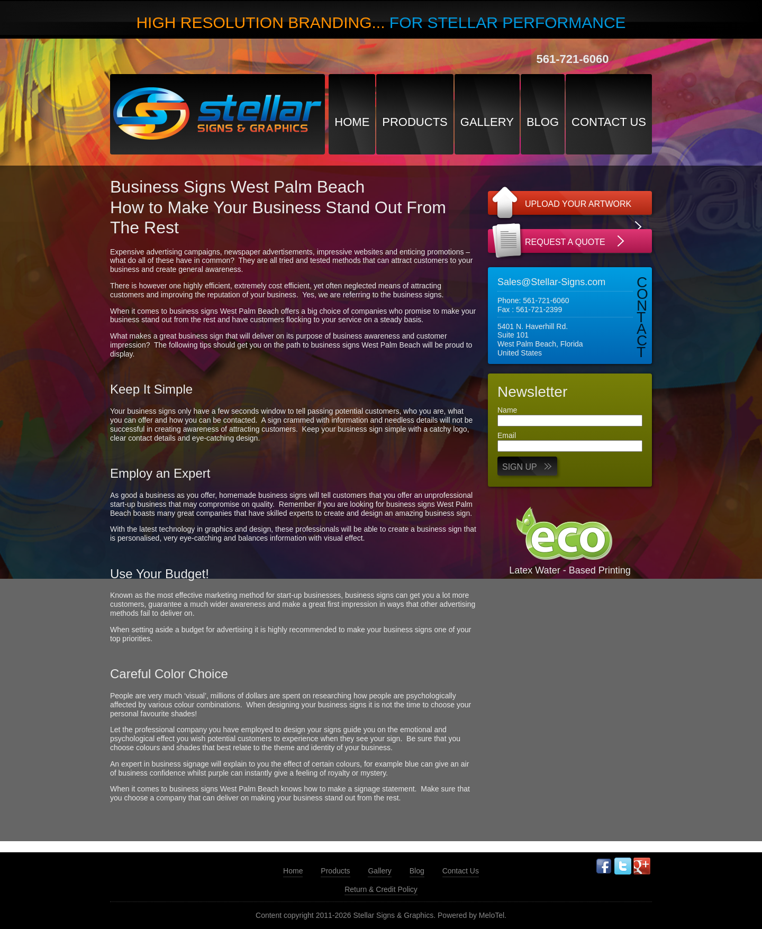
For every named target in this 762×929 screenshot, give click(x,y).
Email (506, 435)
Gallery (487, 122)
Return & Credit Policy (381, 889)
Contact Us (609, 122)
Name (507, 410)
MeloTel (491, 915)
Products (414, 122)
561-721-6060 (572, 59)
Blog (543, 122)
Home (351, 122)
